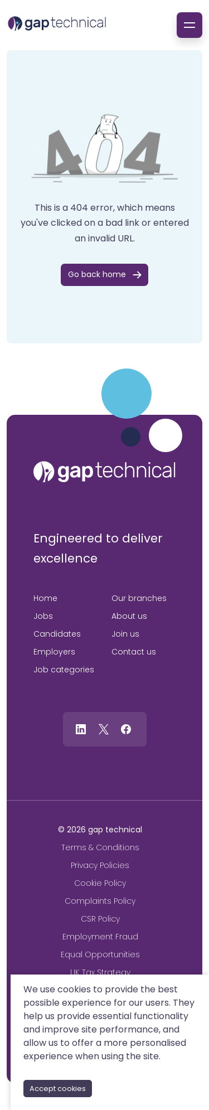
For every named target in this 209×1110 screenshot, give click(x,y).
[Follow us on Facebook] (126, 728)
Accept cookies (58, 1088)
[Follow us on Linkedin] (81, 728)
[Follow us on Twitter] (104, 728)
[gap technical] (104, 471)
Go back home (97, 274)
